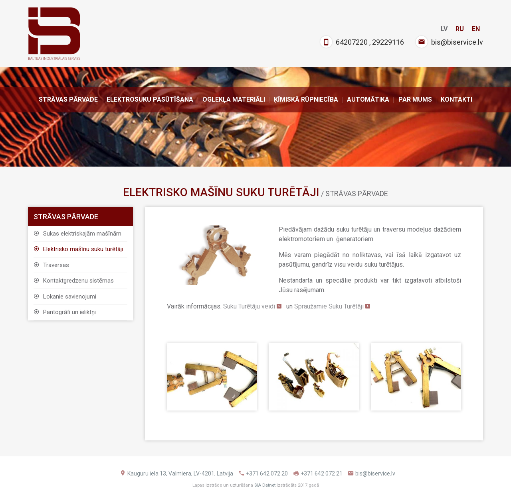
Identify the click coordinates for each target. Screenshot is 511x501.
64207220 (352, 42)
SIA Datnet (264, 485)
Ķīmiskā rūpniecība (306, 99)
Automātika (368, 99)
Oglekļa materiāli (233, 99)
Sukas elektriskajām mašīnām (77, 233)
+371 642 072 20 (267, 473)
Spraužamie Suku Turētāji (329, 306)
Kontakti (456, 99)
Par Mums (415, 99)
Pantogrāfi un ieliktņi (65, 312)
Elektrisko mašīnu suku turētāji (78, 249)
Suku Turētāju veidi (249, 306)
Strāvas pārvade (68, 99)
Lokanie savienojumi (65, 296)
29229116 (388, 42)
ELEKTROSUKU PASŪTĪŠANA (150, 99)
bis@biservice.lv (457, 42)
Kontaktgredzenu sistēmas (74, 280)
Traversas (51, 265)
